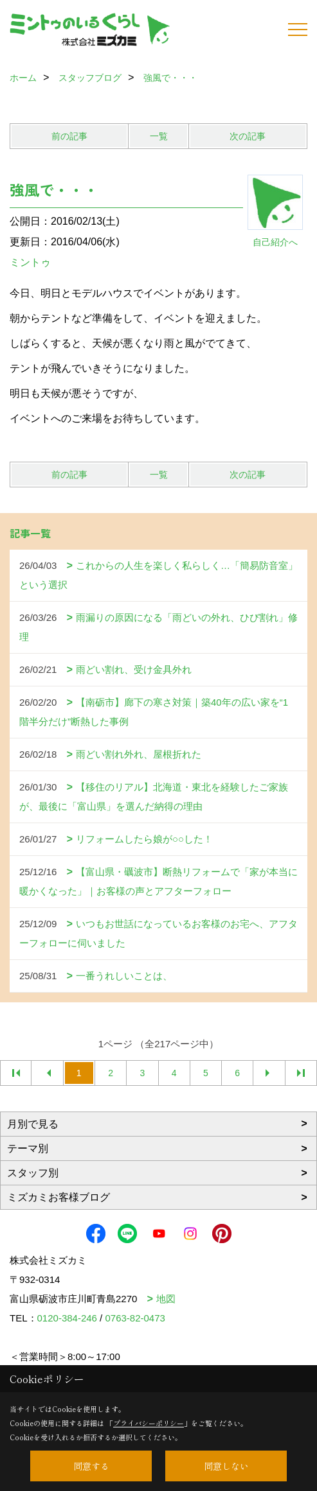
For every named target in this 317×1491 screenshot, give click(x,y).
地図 (166, 1298)
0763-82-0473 (135, 1317)
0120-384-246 (67, 1317)
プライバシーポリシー (148, 1423)
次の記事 (248, 136)
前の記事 (69, 136)
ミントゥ (30, 262)
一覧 (159, 136)
